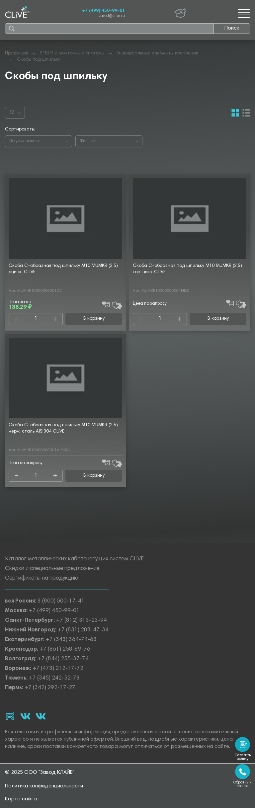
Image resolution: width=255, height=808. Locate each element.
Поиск (231, 28)
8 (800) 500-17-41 (61, 602)
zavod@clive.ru (112, 16)
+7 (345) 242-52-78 (54, 679)
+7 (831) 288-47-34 (83, 630)
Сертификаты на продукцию (41, 579)
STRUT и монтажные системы (72, 53)
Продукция (16, 53)
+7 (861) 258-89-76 (65, 650)
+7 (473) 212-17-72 (58, 669)
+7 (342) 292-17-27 (50, 688)
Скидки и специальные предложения (52, 569)
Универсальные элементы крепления (157, 53)
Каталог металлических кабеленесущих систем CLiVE (74, 559)
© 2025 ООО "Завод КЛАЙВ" (39, 772)
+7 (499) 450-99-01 (103, 11)
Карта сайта (21, 799)
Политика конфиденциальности (44, 786)
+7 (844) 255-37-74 (63, 659)
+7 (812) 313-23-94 (81, 621)
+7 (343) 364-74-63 (71, 640)
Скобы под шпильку (38, 59)
